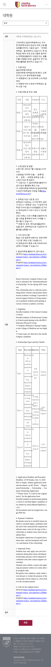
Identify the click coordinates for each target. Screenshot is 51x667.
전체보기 (4, 4)
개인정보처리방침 (18, 657)
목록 (25, 623)
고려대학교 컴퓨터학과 (25, 5)
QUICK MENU (46, 4)
